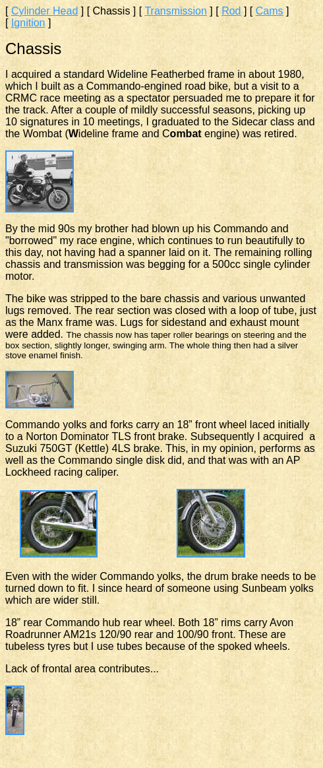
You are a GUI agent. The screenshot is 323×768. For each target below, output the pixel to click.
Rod (231, 10)
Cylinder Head (44, 10)
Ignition (28, 22)
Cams (269, 10)
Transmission (175, 10)
